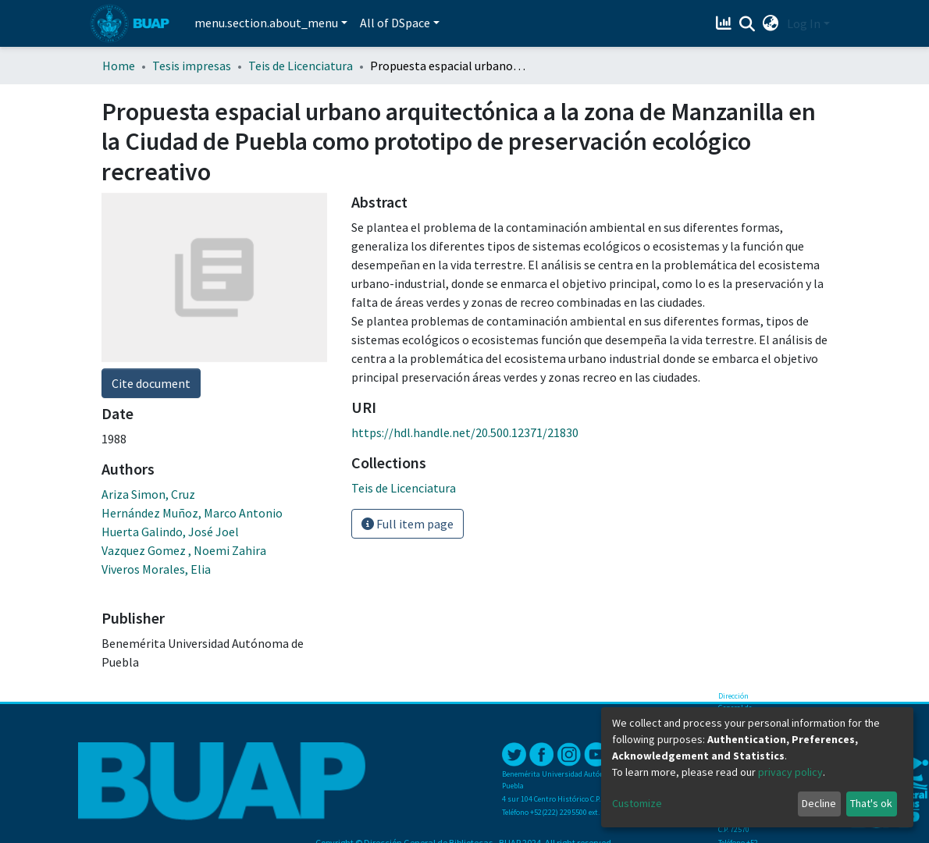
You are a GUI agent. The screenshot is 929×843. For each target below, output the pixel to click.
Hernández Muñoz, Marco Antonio (192, 513)
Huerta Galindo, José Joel (170, 531)
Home (118, 65)
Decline (819, 803)
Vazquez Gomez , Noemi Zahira (183, 550)
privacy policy (790, 772)
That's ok (871, 803)
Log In (803, 23)
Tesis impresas (191, 65)
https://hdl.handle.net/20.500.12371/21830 (464, 432)
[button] (771, 23)
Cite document (151, 383)
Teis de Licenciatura (300, 65)
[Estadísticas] (725, 23)
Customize (637, 803)
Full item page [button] (407, 524)
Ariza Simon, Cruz (148, 494)
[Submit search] (747, 24)
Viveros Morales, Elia (156, 569)
